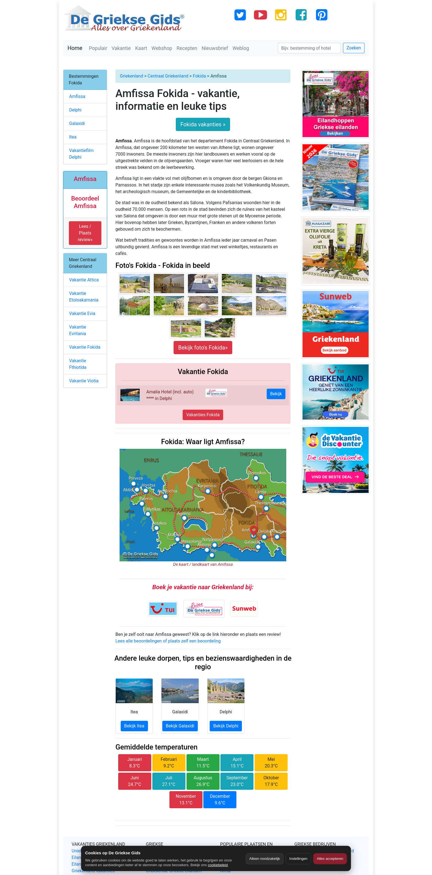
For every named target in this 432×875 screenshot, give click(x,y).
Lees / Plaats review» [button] (85, 233)
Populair (98, 48)
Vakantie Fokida (84, 347)
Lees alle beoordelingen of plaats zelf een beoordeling (168, 641)
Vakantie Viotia (84, 380)
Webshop (162, 48)
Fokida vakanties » (203, 124)
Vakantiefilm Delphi (81, 154)
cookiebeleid (218, 865)
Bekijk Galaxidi (180, 726)
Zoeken (354, 47)
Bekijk (276, 393)
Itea (73, 137)
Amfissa (77, 96)
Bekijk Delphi (225, 726)
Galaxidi (77, 123)
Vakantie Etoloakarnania (83, 297)
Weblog (241, 48)
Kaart (141, 48)
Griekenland (131, 76)
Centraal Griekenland (168, 76)
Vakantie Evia (82, 313)
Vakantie (121, 48)
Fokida (199, 76)
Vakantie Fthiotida (78, 364)
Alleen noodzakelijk (264, 859)
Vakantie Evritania (77, 330)
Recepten (187, 48)
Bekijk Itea (134, 726)
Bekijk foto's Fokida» (203, 347)
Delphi (75, 110)
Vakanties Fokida (203, 414)
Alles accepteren (330, 859)
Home (75, 48)
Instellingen (298, 859)
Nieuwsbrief (215, 48)
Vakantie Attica (84, 279)
